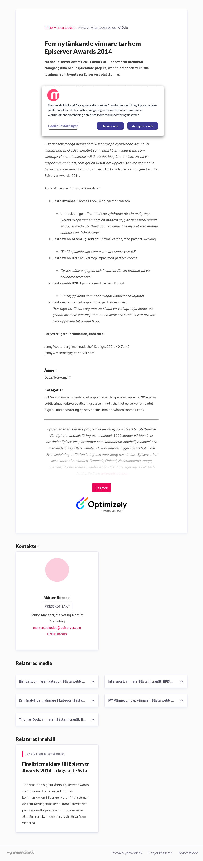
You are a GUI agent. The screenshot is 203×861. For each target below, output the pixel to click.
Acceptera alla (142, 126)
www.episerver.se (114, 473)
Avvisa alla (110, 126)
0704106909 (57, 634)
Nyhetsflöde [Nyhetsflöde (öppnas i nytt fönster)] (188, 853)
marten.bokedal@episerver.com (57, 627)
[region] (103, 111)
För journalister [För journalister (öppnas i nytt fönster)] (160, 853)
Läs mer (102, 488)
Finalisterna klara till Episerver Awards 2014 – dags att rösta (55, 767)
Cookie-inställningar (63, 126)
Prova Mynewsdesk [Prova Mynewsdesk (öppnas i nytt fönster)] (127, 853)
